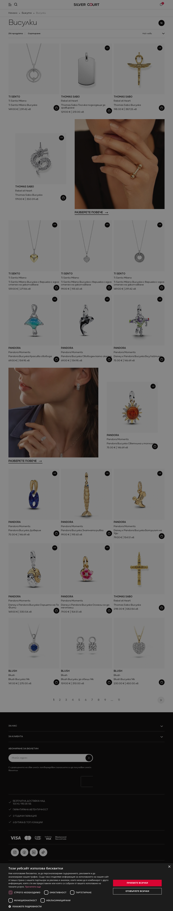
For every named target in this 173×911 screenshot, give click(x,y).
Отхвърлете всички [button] (137, 891)
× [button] (169, 867)
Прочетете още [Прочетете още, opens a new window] (33, 886)
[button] (58, 906)
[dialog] (86, 887)
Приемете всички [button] (137, 882)
